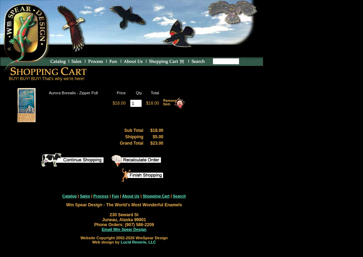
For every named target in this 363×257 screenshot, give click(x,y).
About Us (130, 196)
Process (100, 196)
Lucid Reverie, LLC (138, 242)
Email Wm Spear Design (124, 229)
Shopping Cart (156, 196)
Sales (85, 196)
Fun (115, 196)
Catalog (69, 196)
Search (179, 196)
